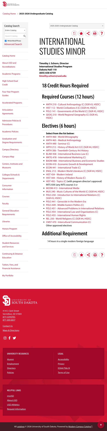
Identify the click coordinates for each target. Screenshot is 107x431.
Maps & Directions (11, 330)
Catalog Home (9, 13)
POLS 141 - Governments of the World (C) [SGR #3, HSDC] (75, 111)
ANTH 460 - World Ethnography (62, 136)
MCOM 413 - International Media (62, 188)
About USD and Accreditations (9, 65)
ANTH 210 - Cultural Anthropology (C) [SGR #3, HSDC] (73, 104)
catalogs (21, 426)
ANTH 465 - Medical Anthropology (63, 140)
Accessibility (63, 359)
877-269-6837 (9, 320)
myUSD (10, 396)
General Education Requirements (10, 212)
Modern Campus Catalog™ (80, 426)
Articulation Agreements (7, 112)
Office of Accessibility (11, 236)
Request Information (16, 409)
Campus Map (8, 156)
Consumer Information (7, 187)
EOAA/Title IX (64, 368)
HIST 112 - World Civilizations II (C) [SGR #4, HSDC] (71, 107)
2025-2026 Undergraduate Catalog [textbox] (64, 26)
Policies (10, 372)
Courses (5, 196)
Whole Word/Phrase (14, 41)
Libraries (6, 221)
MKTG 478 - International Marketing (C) (66, 157)
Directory (11, 368)
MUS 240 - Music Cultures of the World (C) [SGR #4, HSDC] (75, 191)
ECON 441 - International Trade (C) (63, 167)
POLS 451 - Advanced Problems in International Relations (75, 208)
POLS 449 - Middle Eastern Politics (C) (65, 204)
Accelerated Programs (12, 102)
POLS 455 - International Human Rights (66, 215)
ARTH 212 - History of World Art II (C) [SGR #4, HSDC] (72, 147)
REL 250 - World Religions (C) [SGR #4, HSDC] (68, 218)
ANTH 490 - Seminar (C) (58, 143)
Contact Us (8, 326)
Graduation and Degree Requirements (12, 140)
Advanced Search (13, 44)
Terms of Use (64, 372)
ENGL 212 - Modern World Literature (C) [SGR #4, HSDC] (74, 171)
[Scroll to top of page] (100, 424)
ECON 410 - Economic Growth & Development (69, 164)
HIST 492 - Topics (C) (56, 181)
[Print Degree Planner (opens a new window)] (74, 33)
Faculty (5, 203)
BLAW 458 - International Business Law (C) (67, 153)
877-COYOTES (9, 317)
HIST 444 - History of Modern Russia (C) (66, 177)
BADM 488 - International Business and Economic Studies (75, 160)
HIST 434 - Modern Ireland (59, 174)
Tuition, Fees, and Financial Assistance (11, 266)
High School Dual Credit (10, 83)
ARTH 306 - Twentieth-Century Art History (67, 150)
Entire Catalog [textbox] (10, 30)
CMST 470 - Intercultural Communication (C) (68, 222)
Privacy (61, 363)
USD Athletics (13, 404)
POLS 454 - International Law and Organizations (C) (72, 211)
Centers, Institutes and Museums (12, 166)
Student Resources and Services (10, 245)
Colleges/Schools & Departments (11, 176)
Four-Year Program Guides (10, 93)
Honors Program (9, 228)
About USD (12, 400)
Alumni (10, 359)
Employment (13, 363)
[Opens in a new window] (5, 338)
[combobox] (76, 25)
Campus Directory (10, 149)
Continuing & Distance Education (12, 255)
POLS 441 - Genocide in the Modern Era (66, 201)
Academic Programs (11, 74)
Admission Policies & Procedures (11, 122)
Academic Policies (10, 131)
